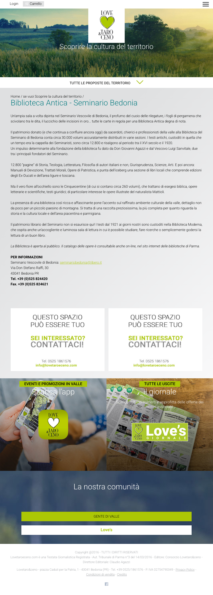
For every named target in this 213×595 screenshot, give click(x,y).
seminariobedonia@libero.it (81, 262)
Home (15, 96)
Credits (122, 574)
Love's (107, 530)
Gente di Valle (106, 516)
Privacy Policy (185, 570)
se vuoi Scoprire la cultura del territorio (52, 96)
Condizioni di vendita (100, 574)
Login (14, 4)
